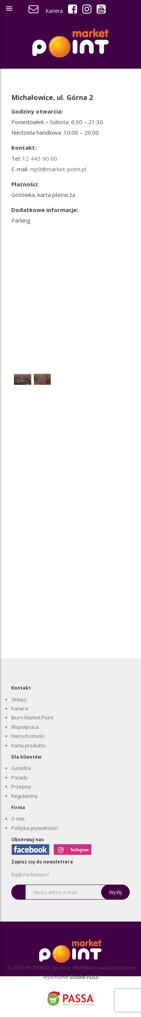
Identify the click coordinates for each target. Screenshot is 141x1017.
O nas (18, 818)
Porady (19, 777)
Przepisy (21, 786)
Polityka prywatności (34, 828)
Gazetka (21, 768)
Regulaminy (24, 796)
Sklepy (19, 699)
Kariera (54, 10)
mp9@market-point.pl (58, 169)
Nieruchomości (28, 736)
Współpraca (25, 727)
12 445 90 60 (39, 158)
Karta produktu (28, 745)
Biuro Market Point (32, 717)
